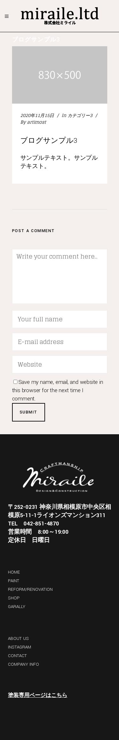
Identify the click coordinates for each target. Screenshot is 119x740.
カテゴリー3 (80, 115)
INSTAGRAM (19, 647)
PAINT (13, 581)
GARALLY (16, 607)
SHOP (14, 598)
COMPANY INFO (23, 664)
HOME (14, 572)
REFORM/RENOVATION (30, 589)
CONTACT (17, 656)
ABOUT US (18, 638)
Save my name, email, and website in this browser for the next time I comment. (57, 390)
